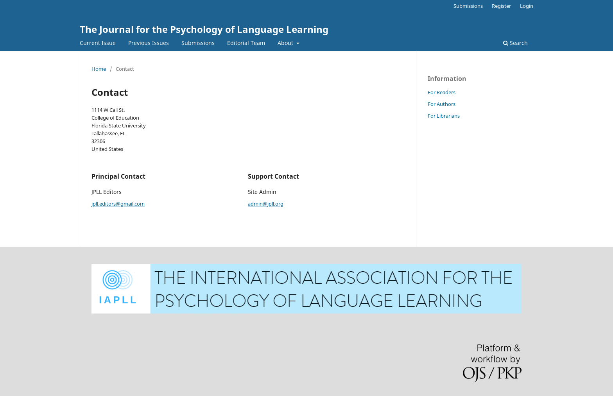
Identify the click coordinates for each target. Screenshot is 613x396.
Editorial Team (246, 43)
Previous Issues (148, 43)
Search (515, 43)
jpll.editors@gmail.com (118, 203)
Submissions (198, 43)
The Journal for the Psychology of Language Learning (204, 29)
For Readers (441, 92)
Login (526, 5)
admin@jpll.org (265, 203)
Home (98, 68)
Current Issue (98, 43)
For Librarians (444, 115)
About (286, 43)
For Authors (441, 104)
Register (501, 5)
